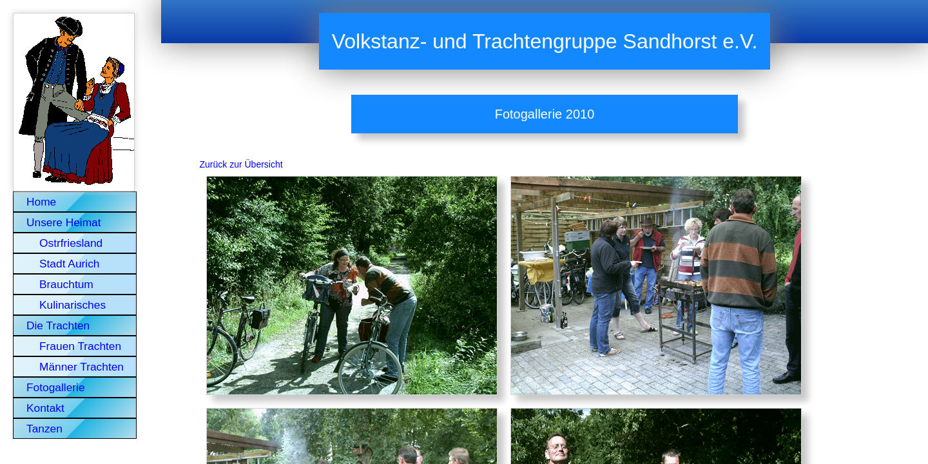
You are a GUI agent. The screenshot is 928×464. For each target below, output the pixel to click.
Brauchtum (66, 284)
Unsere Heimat (63, 222)
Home (41, 201)
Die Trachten (58, 325)
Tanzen (44, 428)
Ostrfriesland (70, 243)
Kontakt (45, 407)
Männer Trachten (81, 366)
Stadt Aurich (69, 263)
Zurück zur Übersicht (241, 164)
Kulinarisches (72, 304)
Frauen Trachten (80, 346)
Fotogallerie (55, 387)
